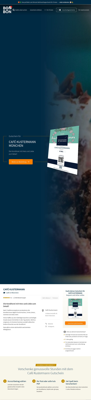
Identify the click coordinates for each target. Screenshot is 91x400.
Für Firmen (49, 10)
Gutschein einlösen (36, 10)
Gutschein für (15, 136)
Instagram (49, 326)
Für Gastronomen (83, 10)
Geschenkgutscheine (67, 10)
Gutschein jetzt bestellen (75, 323)
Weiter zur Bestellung (19, 162)
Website (49, 324)
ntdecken (64, 2)
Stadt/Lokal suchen (20, 10)
